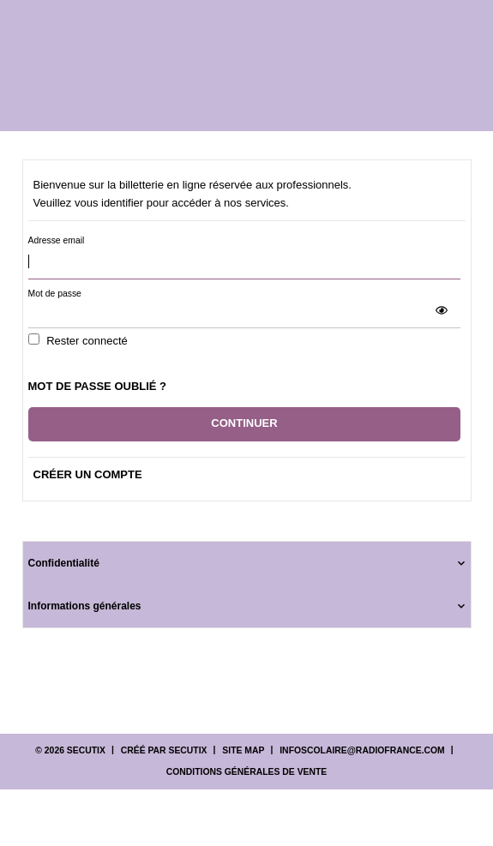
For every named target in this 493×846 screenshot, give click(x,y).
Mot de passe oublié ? (97, 386)
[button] (442, 311)
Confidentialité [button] (63, 563)
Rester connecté (87, 340)
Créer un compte (87, 474)
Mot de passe (54, 293)
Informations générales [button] (84, 606)
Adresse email (56, 240)
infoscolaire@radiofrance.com (362, 750)
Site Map (243, 750)
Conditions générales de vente (247, 772)
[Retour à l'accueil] (249, 65)
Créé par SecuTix (164, 750)
